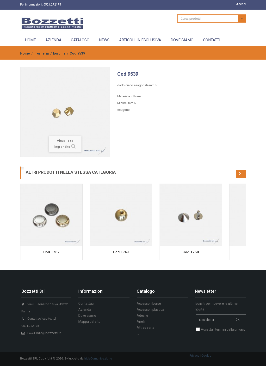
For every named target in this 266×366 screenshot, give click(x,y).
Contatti (211, 40)
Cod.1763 (121, 252)
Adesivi (142, 315)
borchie (59, 53)
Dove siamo (182, 40)
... (138, 333)
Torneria (42, 53)
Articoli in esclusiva (140, 40)
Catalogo (80, 40)
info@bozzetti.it (48, 333)
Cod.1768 (191, 252)
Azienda (53, 40)
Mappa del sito (89, 321)
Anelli (141, 321)
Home (30, 40)
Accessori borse (149, 303)
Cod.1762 (51, 252)
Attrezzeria (145, 327)
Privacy (194, 355)
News (104, 40)
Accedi (241, 4)
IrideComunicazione (98, 358)
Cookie (206, 355)
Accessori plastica (150, 309)
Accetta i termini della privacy (223, 329)
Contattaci (86, 303)
